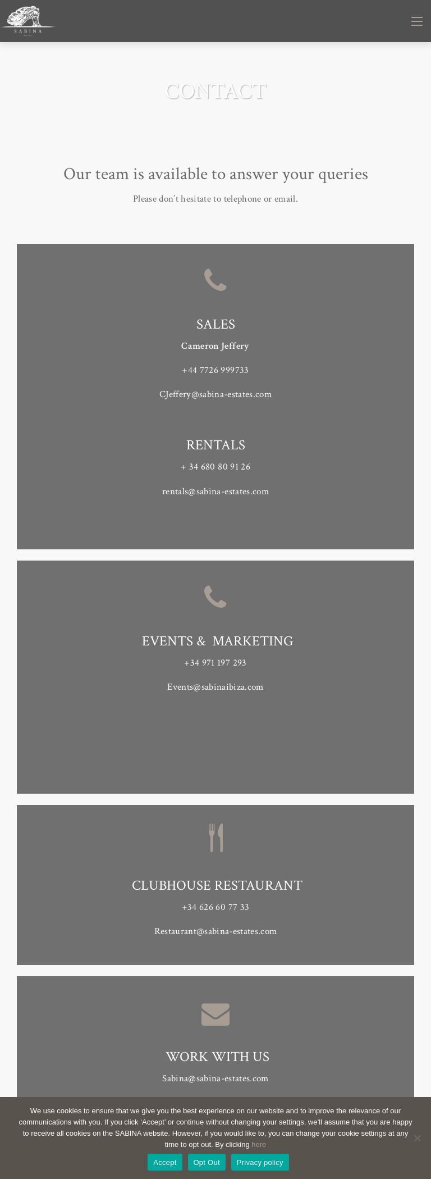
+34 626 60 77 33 (215, 907)
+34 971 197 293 (215, 663)
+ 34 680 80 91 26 (215, 467)
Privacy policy (260, 1162)
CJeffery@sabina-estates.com (215, 394)
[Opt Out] (417, 1138)
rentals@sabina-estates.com (215, 491)
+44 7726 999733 (215, 370)
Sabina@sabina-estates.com (215, 1078)
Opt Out (207, 1162)
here (258, 1144)
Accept (164, 1162)
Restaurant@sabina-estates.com (215, 931)
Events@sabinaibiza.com (215, 687)
